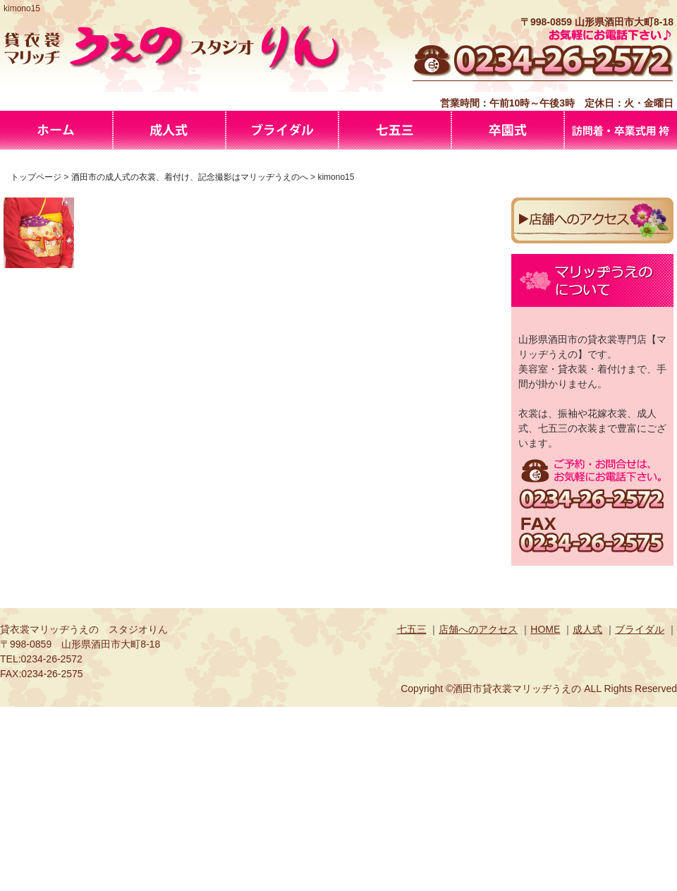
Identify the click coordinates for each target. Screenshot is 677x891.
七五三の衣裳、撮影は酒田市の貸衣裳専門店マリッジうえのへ (394, 130)
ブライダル (639, 629)
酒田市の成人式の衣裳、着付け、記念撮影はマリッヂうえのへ (169, 130)
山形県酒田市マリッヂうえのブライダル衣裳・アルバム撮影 (282, 130)
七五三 (412, 629)
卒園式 (507, 130)
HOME (545, 629)
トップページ (36, 177)
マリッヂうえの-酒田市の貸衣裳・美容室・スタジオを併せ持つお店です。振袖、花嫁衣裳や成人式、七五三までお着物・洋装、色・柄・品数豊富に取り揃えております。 (56, 130)
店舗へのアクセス (478, 629)
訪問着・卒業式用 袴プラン (620, 130)
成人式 (587, 629)
